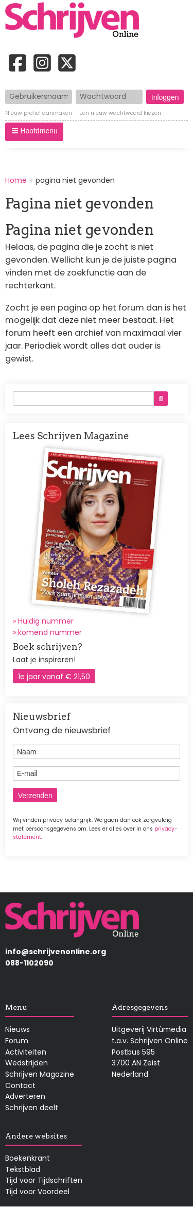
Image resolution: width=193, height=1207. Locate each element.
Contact (20, 1085)
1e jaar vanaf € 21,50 (54, 676)
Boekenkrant (27, 1158)
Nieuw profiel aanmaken (38, 113)
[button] (34, 132)
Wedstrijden (26, 1063)
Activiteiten (25, 1052)
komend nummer (50, 632)
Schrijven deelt (31, 1107)
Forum (16, 1041)
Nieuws (17, 1029)
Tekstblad (22, 1169)
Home (16, 180)
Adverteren (25, 1096)
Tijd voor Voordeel (37, 1191)
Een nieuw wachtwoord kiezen (120, 113)
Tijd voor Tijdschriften (43, 1180)
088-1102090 (29, 963)
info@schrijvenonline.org (55, 951)
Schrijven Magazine (39, 1074)
